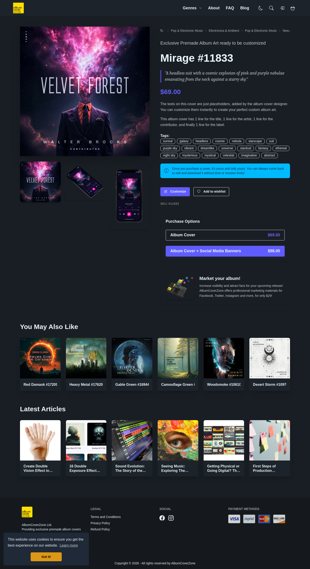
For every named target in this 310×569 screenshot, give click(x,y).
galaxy (184, 141)
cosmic (220, 141)
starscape (255, 141)
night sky (169, 155)
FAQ (230, 8)
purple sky (170, 148)
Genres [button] (192, 8)
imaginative (249, 155)
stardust (245, 148)
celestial (228, 155)
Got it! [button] (46, 557)
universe (227, 148)
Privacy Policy (100, 523)
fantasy (263, 148)
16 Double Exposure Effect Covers (83, 470)
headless (202, 141)
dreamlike (207, 148)
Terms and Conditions (106, 517)
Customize (175, 191)
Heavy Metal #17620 (86, 384)
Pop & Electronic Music (187, 30)
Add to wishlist (211, 191)
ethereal (281, 148)
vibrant (189, 148)
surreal (168, 141)
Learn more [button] (69, 545)
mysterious (189, 155)
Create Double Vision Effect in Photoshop (36, 470)
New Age (289, 30)
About (214, 8)
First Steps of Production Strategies (264, 470)
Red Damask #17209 (41, 384)
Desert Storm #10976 (270, 384)
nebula (236, 141)
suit (271, 141)
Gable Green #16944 (132, 384)
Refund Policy (100, 529)
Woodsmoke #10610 (224, 384)
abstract (269, 155)
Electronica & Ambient (224, 30)
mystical (210, 155)
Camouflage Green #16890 (183, 384)
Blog (244, 8)
